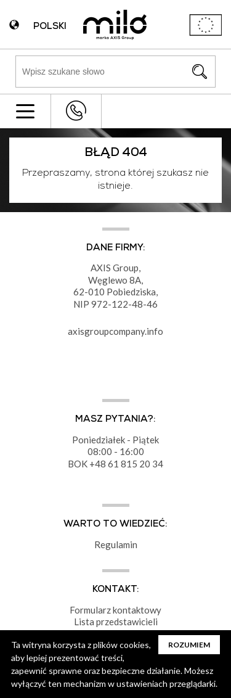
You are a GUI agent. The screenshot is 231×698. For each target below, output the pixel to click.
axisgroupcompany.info (115, 331)
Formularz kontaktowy (115, 609)
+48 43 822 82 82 (75, 111)
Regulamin (115, 544)
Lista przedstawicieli (116, 621)
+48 (98, 463)
